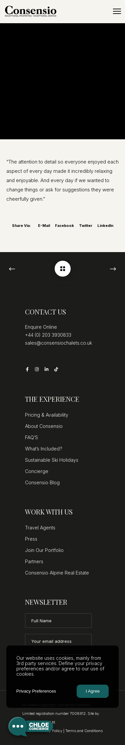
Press (31, 539)
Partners (34, 561)
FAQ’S (31, 437)
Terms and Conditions (84, 730)
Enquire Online (41, 327)
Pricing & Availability (46, 415)
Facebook (64, 225)
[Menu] (114, 11)
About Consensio (44, 426)
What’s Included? (43, 448)
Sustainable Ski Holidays (51, 460)
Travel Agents (40, 527)
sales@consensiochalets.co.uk (58, 343)
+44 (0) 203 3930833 (48, 335)
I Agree (93, 691)
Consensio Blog (42, 482)
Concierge (36, 471)
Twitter (85, 225)
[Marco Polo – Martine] (63, 269)
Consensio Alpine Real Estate (57, 573)
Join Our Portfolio (44, 550)
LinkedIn (105, 225)
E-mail (44, 225)
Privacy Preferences (36, 691)
